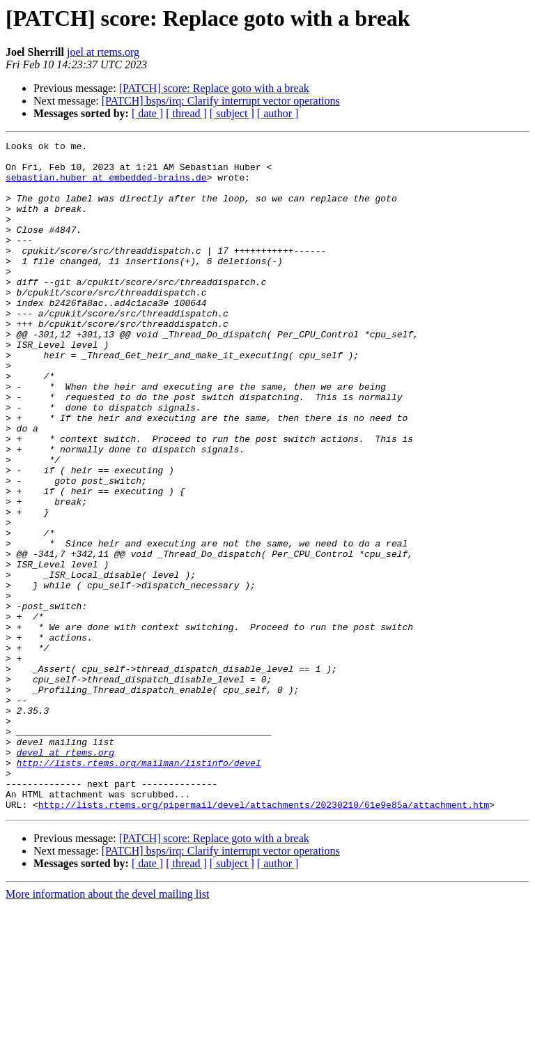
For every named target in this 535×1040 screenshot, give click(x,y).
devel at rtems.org (65, 875)
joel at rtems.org (103, 52)
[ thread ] (186, 113)
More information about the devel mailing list (107, 1028)
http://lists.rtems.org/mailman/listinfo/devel (139, 888)
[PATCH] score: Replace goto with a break (214, 88)
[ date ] (147, 113)
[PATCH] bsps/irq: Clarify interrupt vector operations (221, 101)
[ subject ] (232, 113)
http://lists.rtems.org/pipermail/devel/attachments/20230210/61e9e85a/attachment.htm (263, 938)
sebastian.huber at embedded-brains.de (106, 185)
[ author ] (278, 113)
